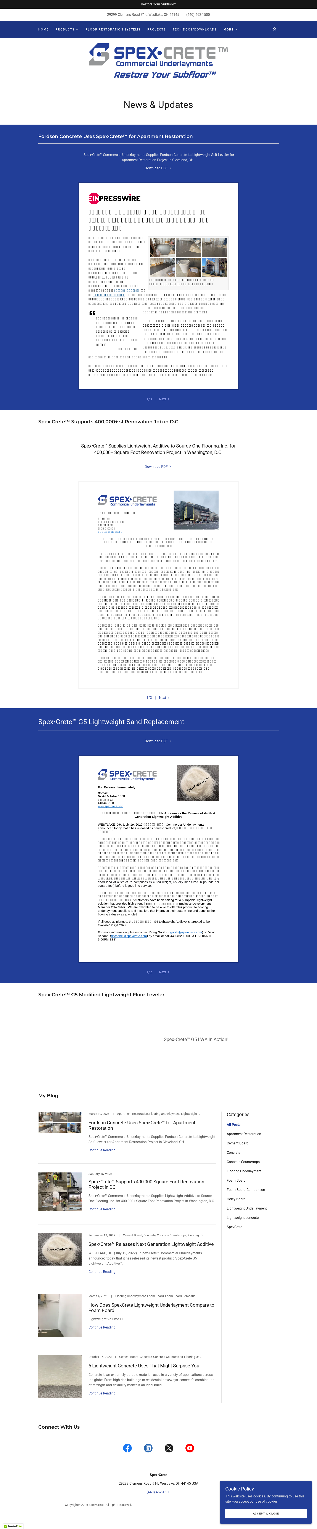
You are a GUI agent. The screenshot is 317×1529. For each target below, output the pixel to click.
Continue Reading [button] (102, 1161)
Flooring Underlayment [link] (244, 1182)
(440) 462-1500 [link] (198, 15)
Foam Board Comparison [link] (246, 1200)
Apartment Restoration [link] (244, 1144)
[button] (67, 29)
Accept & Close (268, 1513)
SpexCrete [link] (234, 1237)
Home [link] (43, 29)
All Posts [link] (233, 1135)
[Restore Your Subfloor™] (158, 4)
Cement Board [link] (237, 1154)
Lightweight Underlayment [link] (247, 1219)
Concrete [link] (233, 1163)
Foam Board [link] (236, 1191)
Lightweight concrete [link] (243, 1228)
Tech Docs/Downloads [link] (195, 29)
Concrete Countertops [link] (243, 1172)
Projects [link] (156, 29)
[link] (158, 69)
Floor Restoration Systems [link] (113, 29)
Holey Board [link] (236, 1210)
